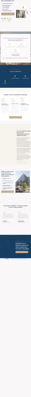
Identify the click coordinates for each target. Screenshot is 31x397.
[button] (8, 14)
